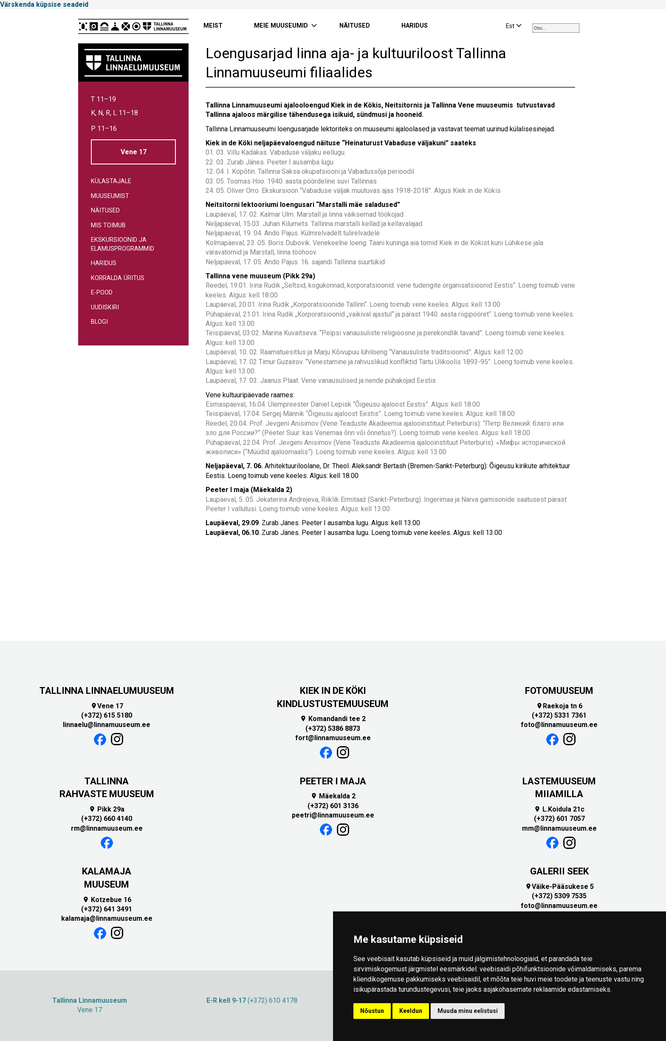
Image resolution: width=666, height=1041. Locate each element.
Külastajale (111, 181)
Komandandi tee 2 (333, 719)
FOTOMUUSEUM (559, 690)
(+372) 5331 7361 (559, 715)
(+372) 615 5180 (106, 715)
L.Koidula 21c (559, 809)
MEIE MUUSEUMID (281, 25)
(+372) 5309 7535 (559, 896)
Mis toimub (108, 225)
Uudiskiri (105, 307)
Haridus (103, 263)
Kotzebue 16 (106, 900)
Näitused (105, 210)
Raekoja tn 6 (559, 706)
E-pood (102, 292)
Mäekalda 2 (333, 796)
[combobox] (556, 28)
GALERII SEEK (559, 871)
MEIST (213, 25)
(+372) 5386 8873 (332, 728)
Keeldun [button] (410, 1010)
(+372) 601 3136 (333, 806)
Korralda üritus (117, 278)
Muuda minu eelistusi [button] (467, 1010)
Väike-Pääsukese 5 (559, 887)
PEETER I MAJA (333, 781)
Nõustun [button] (372, 1010)
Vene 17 (134, 152)
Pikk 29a (106, 809)
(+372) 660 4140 (106, 819)
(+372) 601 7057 (559, 819)
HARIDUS (414, 25)
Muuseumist (110, 196)
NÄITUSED (354, 25)
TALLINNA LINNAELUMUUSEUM (107, 690)
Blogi (99, 321)
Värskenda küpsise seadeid (44, 4)
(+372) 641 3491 (106, 909)
